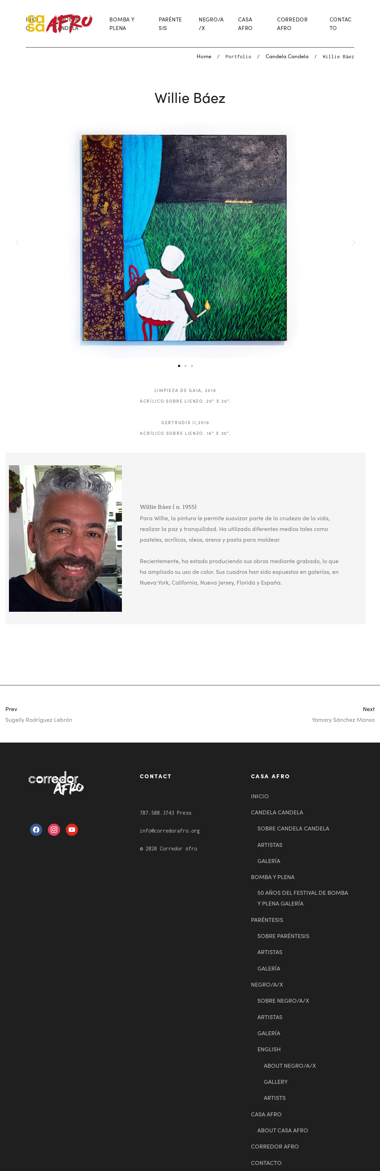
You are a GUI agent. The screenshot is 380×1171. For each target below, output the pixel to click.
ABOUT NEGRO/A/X (290, 1065)
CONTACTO (341, 23)
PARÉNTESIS (170, 23)
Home (204, 56)
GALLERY (276, 1081)
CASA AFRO (245, 23)
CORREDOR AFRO (292, 23)
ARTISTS (275, 1097)
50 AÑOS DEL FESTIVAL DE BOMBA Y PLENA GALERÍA (302, 897)
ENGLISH (269, 1049)
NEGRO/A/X (211, 23)
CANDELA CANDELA (277, 812)
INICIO (260, 796)
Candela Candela (287, 56)
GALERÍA (268, 860)
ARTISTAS (269, 844)
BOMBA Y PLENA (121, 23)
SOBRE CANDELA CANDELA (293, 828)
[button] (179, 366)
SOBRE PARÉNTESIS (283, 935)
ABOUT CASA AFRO (282, 1130)
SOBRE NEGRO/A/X (283, 1000)
